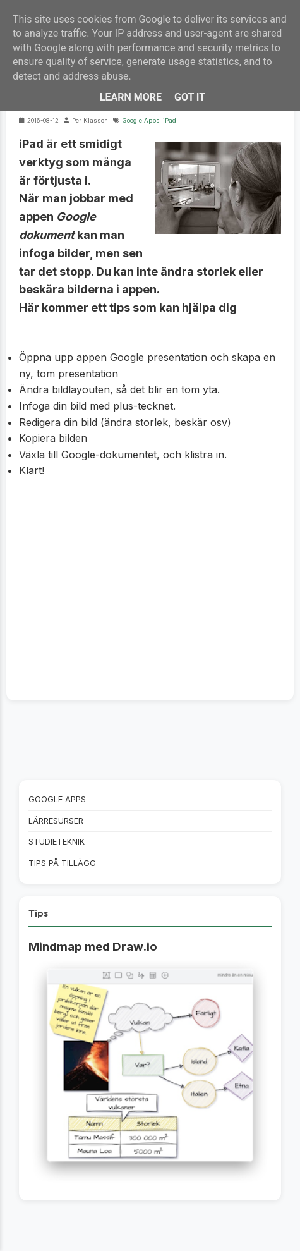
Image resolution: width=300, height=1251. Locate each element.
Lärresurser (55, 821)
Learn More (131, 97)
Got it (189, 97)
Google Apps (141, 120)
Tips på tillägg (62, 863)
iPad (169, 120)
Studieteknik (56, 841)
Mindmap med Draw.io (92, 946)
